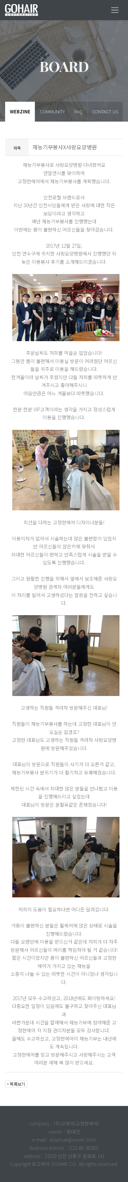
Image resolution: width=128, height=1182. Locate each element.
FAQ (78, 111)
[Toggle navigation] (114, 10)
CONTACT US (105, 111)
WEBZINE (20, 111)
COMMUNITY (52, 111)
